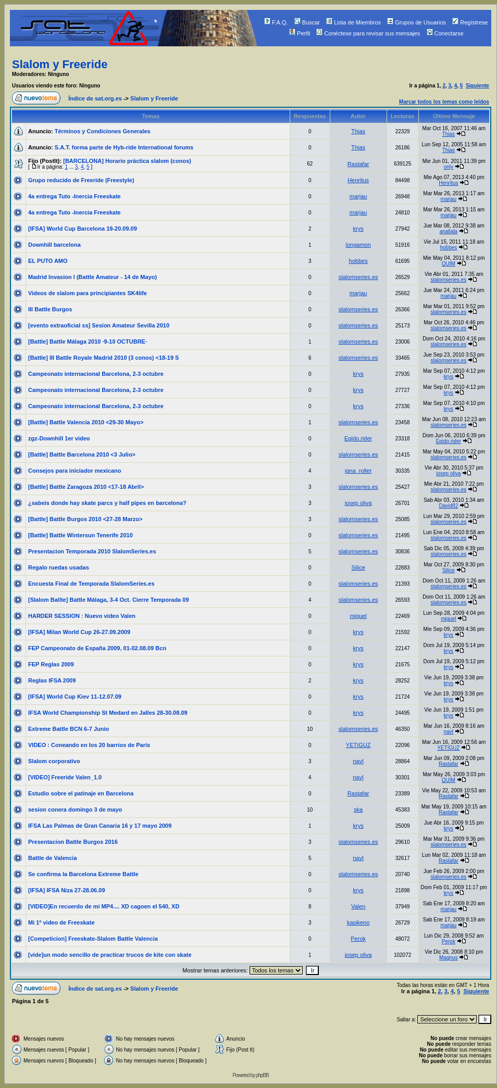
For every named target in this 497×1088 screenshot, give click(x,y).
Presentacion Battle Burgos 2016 (73, 842)
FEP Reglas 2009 (51, 664)
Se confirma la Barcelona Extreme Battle (83, 874)
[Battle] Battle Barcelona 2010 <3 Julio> (81, 454)
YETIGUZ (358, 745)
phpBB (262, 1075)
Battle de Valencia (52, 858)
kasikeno (358, 922)
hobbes (448, 247)
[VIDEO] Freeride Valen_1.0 (65, 777)
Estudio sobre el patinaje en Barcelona (80, 793)
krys (358, 228)
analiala (448, 231)
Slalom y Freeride (59, 64)
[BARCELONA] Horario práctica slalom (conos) (127, 161)
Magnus (448, 957)
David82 (448, 506)
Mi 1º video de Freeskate (61, 922)
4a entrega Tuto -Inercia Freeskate (74, 196)
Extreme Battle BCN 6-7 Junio (68, 729)
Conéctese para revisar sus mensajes (368, 33)
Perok (358, 938)
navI (448, 732)
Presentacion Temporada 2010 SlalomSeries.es (92, 551)
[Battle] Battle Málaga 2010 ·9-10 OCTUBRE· (87, 341)
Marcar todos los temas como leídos (444, 102)
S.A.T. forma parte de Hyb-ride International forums (124, 147)
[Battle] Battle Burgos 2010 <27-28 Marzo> (85, 519)
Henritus (358, 180)
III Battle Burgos (50, 309)
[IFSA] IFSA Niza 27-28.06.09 (66, 890)
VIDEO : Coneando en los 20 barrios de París (89, 745)
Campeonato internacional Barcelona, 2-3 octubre (96, 374)
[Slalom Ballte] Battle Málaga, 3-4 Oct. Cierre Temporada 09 (108, 600)
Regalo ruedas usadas (58, 567)
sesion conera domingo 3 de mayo (75, 809)
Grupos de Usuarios (416, 22)
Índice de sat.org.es (95, 98)
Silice (358, 567)
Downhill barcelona (54, 245)
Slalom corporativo (54, 761)
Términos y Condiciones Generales (103, 131)
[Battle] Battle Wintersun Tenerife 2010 (80, 535)
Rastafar (358, 164)
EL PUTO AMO (48, 261)
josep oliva (448, 473)
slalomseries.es (358, 277)
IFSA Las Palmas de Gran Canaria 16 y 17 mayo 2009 (99, 826)
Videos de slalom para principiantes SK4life (87, 293)
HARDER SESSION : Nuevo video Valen (81, 616)
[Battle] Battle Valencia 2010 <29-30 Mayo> (85, 422)
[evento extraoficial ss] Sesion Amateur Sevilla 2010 (98, 325)
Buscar (307, 22)
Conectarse (445, 33)
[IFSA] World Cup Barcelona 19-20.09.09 (82, 228)
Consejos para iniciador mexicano (74, 470)
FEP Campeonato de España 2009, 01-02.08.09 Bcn (97, 648)
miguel (358, 616)
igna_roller (358, 470)
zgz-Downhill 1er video (59, 438)
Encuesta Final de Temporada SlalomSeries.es (91, 583)
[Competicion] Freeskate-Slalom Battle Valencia (93, 938)
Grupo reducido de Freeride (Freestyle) (81, 180)
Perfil (299, 33)
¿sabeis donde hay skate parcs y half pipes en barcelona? (107, 503)
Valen (358, 906)
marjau (358, 196)
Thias (358, 131)
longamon (357, 245)
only (448, 167)
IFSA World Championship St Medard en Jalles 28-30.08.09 (108, 713)
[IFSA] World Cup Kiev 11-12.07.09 (74, 696)
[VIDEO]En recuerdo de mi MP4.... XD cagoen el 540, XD (103, 906)
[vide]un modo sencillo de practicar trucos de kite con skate (110, 955)
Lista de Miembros (353, 22)
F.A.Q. (276, 22)
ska (358, 809)
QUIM (448, 264)
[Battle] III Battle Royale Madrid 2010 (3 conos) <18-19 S (103, 358)
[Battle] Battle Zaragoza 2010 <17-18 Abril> (86, 487)
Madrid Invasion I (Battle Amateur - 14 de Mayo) (92, 277)
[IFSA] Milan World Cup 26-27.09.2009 (79, 632)
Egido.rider (358, 438)
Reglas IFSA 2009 (52, 680)
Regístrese (470, 22)
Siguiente (477, 85)
